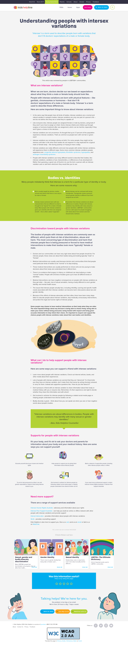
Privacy (88, 2)
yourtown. (43, 624)
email (79, 522)
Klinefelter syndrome (73, 152)
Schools (69, 2)
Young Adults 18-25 (52, 2)
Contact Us (20, 627)
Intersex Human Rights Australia (42, 508)
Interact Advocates (37, 516)
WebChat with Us (82, 611)
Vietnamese (69, 641)
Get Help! (87, 7)
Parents (62, 2)
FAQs (61, 7)
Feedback (96, 2)
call (67, 522)
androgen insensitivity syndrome (44, 154)
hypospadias (85, 152)
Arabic (64, 641)
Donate (82, 2)
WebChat (36, 524)
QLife (32, 519)
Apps (78, 7)
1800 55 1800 (102, 7)
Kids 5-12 (32, 2)
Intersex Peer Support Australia (41, 511)
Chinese (59, 641)
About (75, 2)
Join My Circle (63, 611)
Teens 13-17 (40, 2)
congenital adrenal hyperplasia (54, 152)
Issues (70, 7)
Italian (75, 641)
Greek (80, 641)
